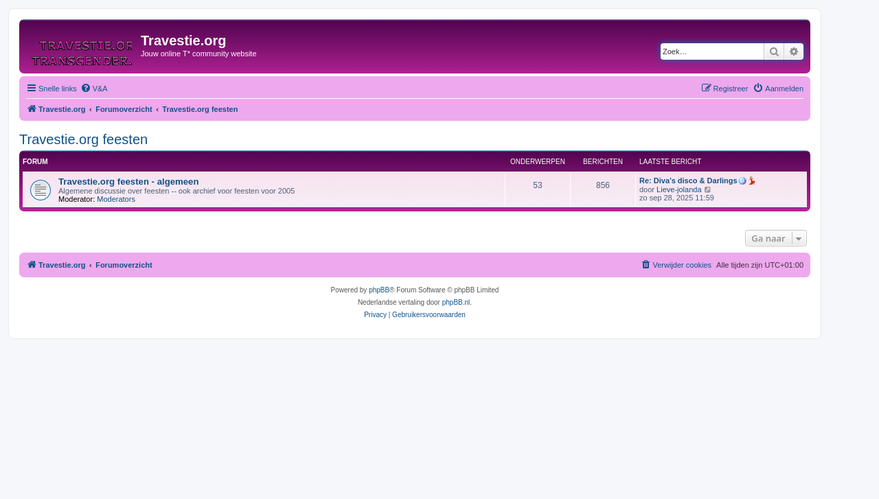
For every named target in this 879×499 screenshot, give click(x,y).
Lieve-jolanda (679, 189)
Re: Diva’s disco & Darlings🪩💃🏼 (698, 180)
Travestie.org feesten (83, 139)
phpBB (379, 290)
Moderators (116, 199)
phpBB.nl (456, 302)
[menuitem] (94, 88)
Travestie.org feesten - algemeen (128, 181)
